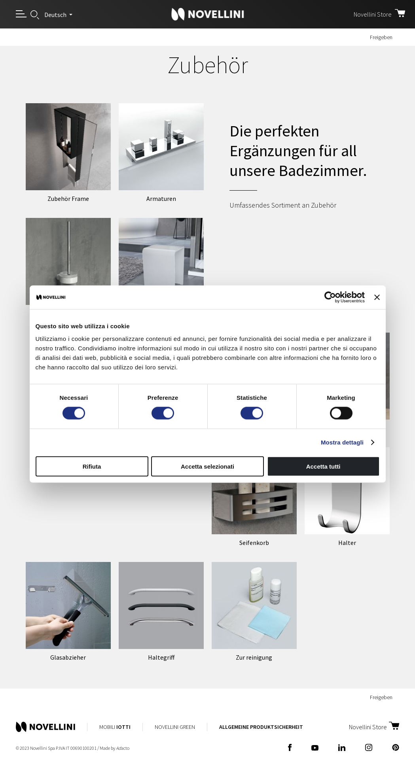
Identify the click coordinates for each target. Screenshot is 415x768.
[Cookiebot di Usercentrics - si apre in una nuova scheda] (330, 297)
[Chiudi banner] (377, 297)
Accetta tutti (323, 466)
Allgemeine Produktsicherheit (261, 726)
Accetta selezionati (207, 466)
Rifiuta (92, 466)
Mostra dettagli (342, 442)
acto (122, 748)
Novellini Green (175, 726)
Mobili (115, 726)
